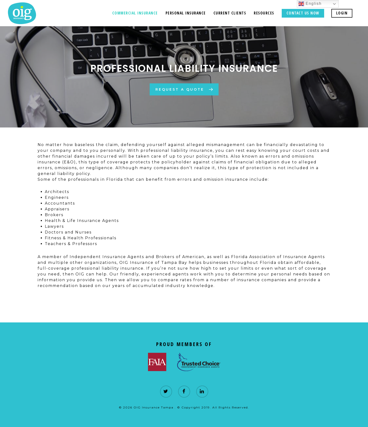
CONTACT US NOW (303, 13)
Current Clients (230, 13)
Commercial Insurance (135, 13)
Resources (264, 13)
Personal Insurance (186, 13)
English (310, 4)
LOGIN (342, 13)
